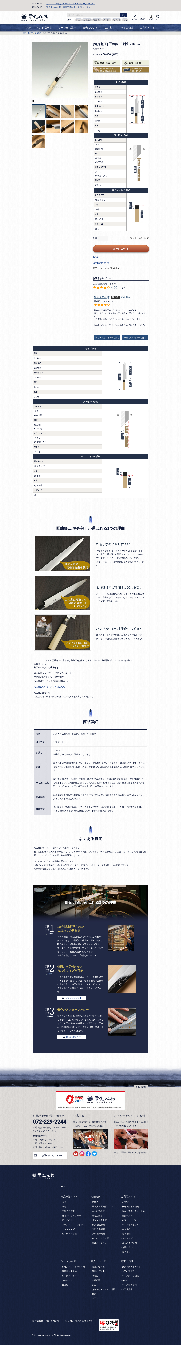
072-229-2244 (49, 1121)
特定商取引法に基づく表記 (79, 1321)
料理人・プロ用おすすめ (73, 1267)
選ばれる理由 (98, 1271)
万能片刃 (87, 20)
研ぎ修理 (117, 20)
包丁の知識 (127, 27)
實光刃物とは (98, 1267)
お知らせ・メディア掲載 (103, 1289)
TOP (28, 27)
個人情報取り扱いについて (46, 1321)
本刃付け (107, 20)
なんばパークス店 (100, 1238)
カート (157, 17)
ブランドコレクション (72, 1225)
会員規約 (126, 1229)
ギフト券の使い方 (130, 1225)
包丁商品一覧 (44, 27)
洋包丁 (65, 1206)
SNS (94, 1285)
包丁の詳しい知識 (130, 1276)
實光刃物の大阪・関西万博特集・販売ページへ (68, 7)
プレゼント (67, 1280)
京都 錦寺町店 (98, 1234)
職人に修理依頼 (73, 1037)
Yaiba (79, 20)
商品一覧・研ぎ (69, 1196)
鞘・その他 (67, 1220)
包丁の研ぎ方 (128, 1271)
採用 (94, 1294)
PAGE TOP (142, 1087)
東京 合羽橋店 (98, 1225)
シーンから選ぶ (67, 27)
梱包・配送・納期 (130, 1206)
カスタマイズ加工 (73, 998)
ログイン (134, 17)
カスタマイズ (68, 1229)
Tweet (95, 257)
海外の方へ (127, 1216)
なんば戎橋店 (98, 1211)
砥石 (125, 20)
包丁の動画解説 (129, 1285)
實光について (90, 27)
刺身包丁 (38, 33)
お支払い (126, 1202)
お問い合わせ (128, 1247)
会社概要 (96, 1280)
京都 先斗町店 (98, 1229)
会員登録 (126, 1234)
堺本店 (95, 1202)
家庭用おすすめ (69, 1271)
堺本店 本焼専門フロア (103, 1206)
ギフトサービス (129, 1220)
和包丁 (30, 33)
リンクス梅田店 (99, 1220)
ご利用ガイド (147, 27)
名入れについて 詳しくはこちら (49, 687)
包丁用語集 (127, 1289)
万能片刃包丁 (68, 1211)
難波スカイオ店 (99, 1243)
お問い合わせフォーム (52, 1155)
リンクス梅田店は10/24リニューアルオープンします (70, 3)
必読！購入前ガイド (131, 1267)
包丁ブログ (97, 1298)
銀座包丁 (97, 20)
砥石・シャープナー (71, 1216)
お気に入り (143, 17)
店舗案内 (109, 27)
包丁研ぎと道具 (69, 1276)
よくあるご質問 (129, 1243)
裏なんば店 (97, 1216)
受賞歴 (95, 1276)
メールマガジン (129, 1238)
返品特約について (101, 263)
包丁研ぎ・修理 (69, 1234)
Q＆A (124, 1280)
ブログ (151, 17)
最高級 (65, 1285)
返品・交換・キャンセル (133, 1211)
